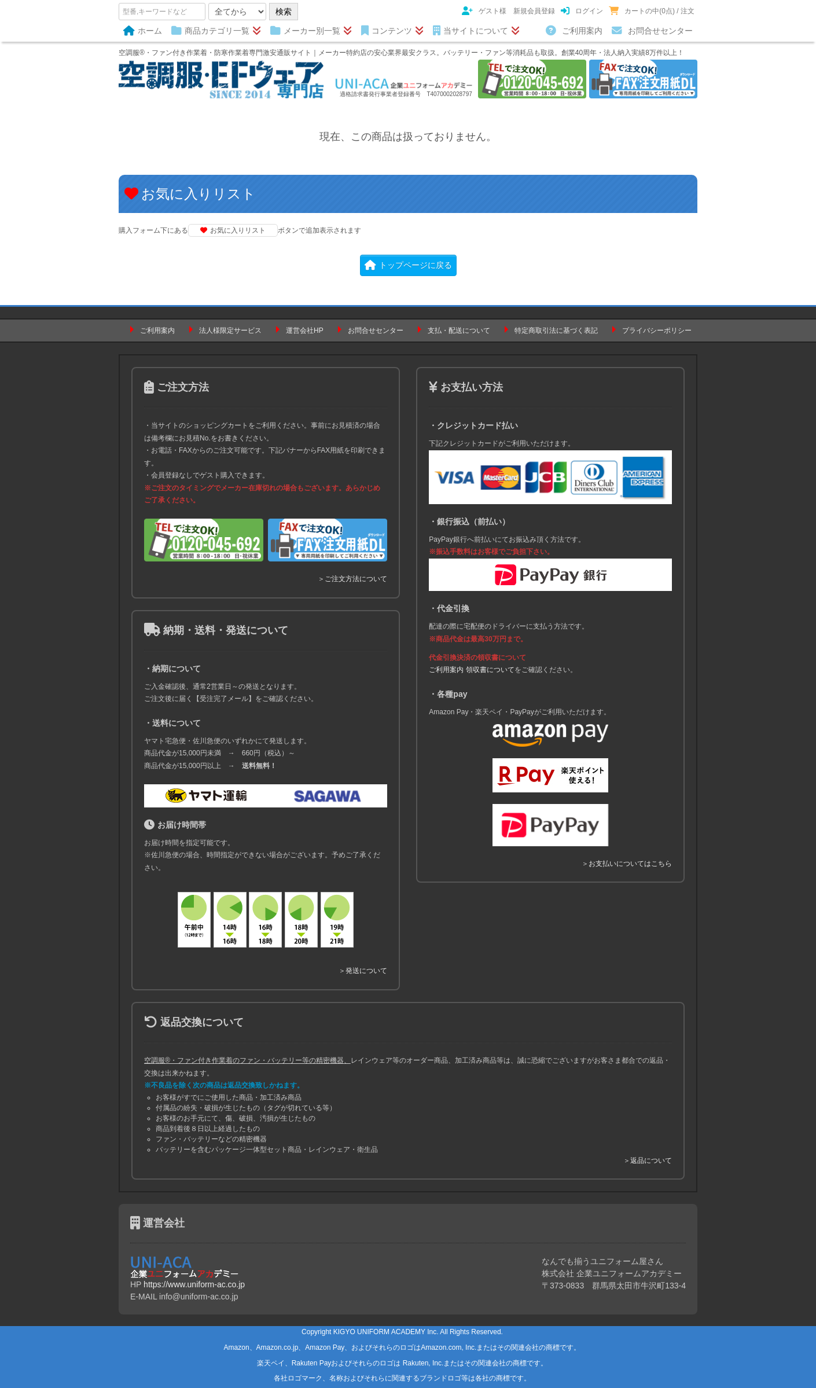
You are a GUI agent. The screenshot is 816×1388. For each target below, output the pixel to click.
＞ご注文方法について (352, 579)
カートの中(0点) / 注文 (651, 11)
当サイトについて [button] (476, 30)
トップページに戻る (408, 265)
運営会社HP (305, 330)
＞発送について (363, 971)
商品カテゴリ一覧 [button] (216, 30)
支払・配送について (459, 330)
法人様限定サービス (230, 330)
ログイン (582, 11)
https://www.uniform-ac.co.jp (194, 1284)
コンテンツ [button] (392, 30)
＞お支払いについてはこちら (627, 864)
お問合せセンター (652, 30)
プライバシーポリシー (657, 330)
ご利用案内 (574, 30)
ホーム (142, 30)
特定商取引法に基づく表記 (556, 330)
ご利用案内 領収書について (471, 670)
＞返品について (647, 1160)
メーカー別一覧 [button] (311, 30)
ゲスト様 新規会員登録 (508, 11)
